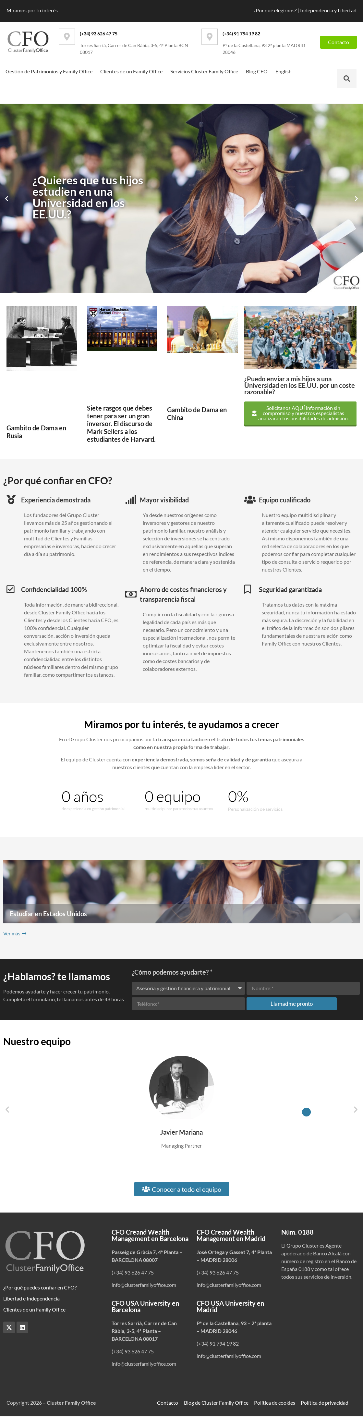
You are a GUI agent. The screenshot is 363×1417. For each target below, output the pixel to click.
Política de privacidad (325, 1403)
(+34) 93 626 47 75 (98, 33)
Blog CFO (257, 71)
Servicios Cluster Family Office (204, 71)
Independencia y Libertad (328, 10)
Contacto (167, 1403)
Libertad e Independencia (31, 1298)
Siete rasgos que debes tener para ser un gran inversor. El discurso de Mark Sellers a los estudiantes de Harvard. (121, 423)
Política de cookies (274, 1403)
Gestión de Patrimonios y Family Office (49, 71)
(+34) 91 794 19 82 (241, 33)
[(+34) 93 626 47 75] (67, 37)
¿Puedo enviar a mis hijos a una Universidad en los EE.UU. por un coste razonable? (299, 385)
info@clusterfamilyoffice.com (144, 1285)
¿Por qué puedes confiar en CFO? (40, 1287)
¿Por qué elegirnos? (275, 10)
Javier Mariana (181, 1132)
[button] (6, 198)
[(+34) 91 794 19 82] (209, 37)
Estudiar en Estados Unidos (48, 914)
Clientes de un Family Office (131, 71)
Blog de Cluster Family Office (216, 1403)
